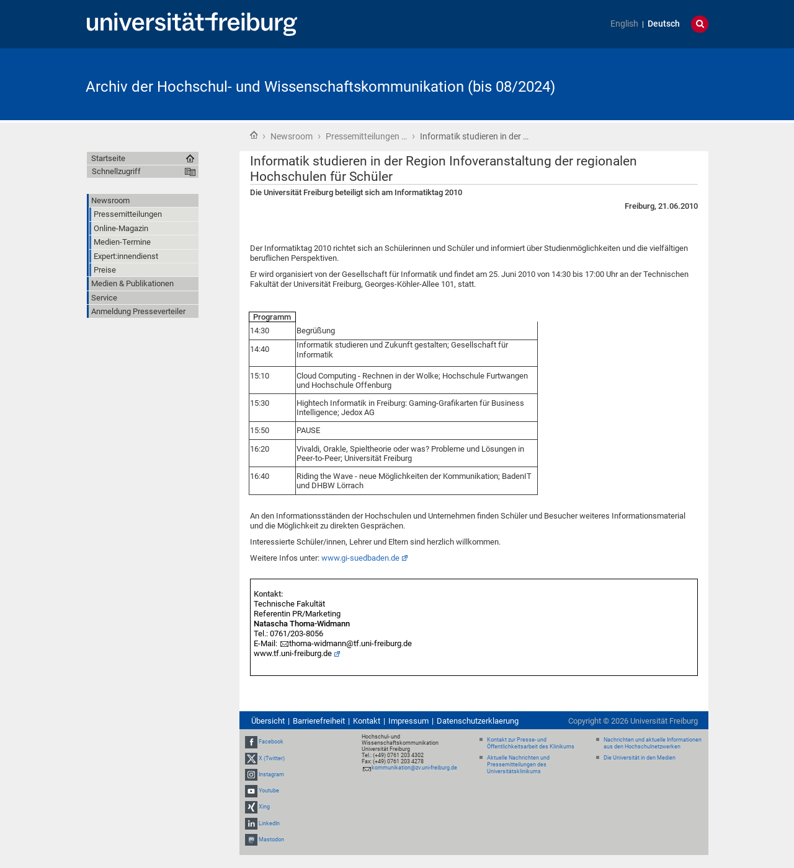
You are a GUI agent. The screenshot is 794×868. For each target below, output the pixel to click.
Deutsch (664, 24)
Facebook (271, 742)
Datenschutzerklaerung (478, 721)
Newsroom (291, 136)
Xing (264, 807)
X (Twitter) (272, 758)
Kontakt (366, 721)
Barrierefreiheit (319, 721)
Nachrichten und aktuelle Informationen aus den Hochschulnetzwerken (653, 743)
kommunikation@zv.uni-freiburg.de (414, 768)
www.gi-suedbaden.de (360, 558)
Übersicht (268, 721)
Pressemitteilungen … (366, 136)
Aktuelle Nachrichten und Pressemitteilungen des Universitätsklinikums (518, 764)
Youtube (269, 790)
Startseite (253, 135)
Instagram (271, 774)
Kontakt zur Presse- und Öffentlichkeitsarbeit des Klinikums (530, 743)
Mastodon (271, 839)
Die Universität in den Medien (640, 758)
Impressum (408, 721)
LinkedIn (269, 823)
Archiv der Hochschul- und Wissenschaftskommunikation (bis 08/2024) (320, 86)
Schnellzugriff (116, 171)
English (624, 24)
